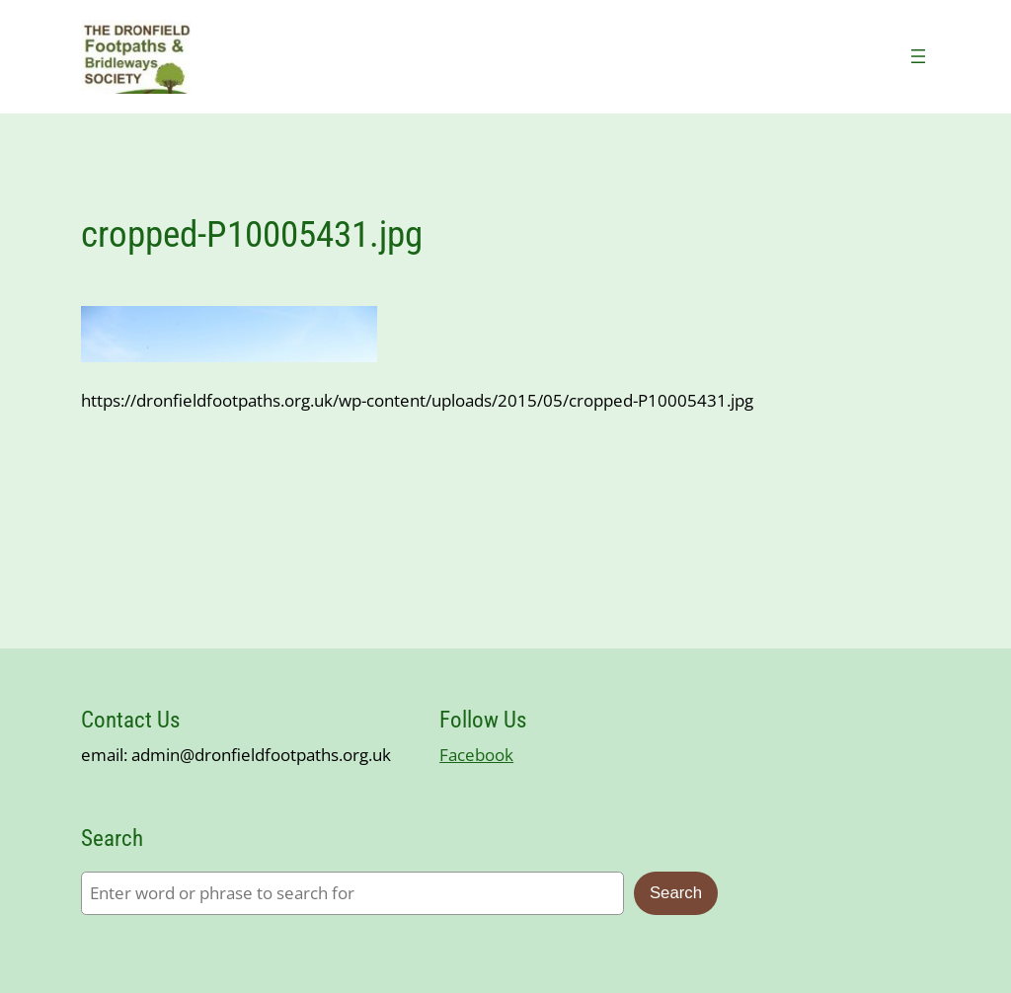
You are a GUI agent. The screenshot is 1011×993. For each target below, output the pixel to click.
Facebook (476, 754)
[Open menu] (918, 56)
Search (676, 892)
